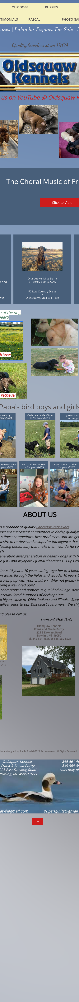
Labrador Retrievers (52, 527)
